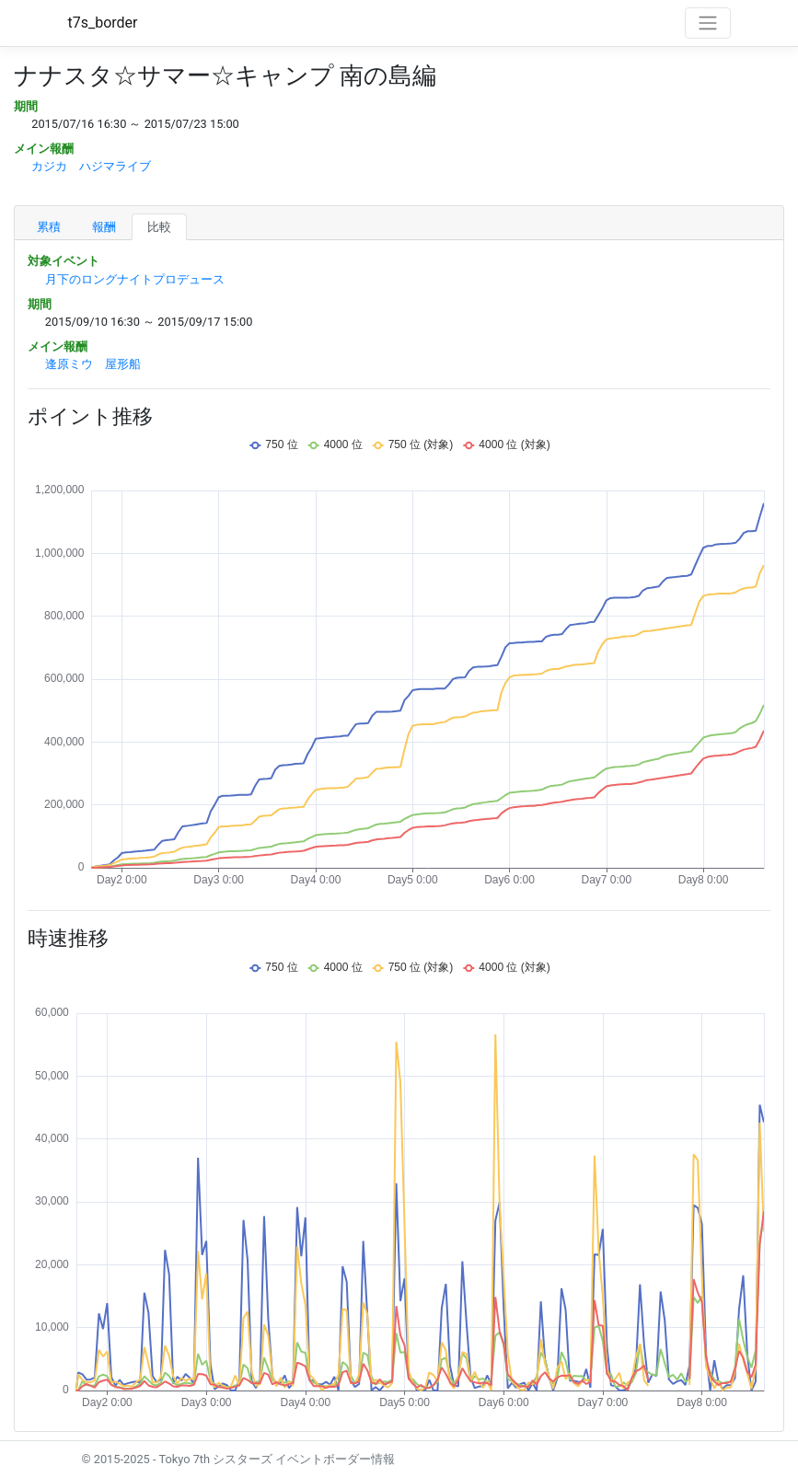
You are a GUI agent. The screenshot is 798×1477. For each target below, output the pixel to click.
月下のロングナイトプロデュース (135, 279)
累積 (49, 227)
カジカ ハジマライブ (91, 166)
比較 (159, 227)
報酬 (104, 227)
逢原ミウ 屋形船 (93, 364)
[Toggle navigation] (708, 23)
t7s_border (103, 22)
